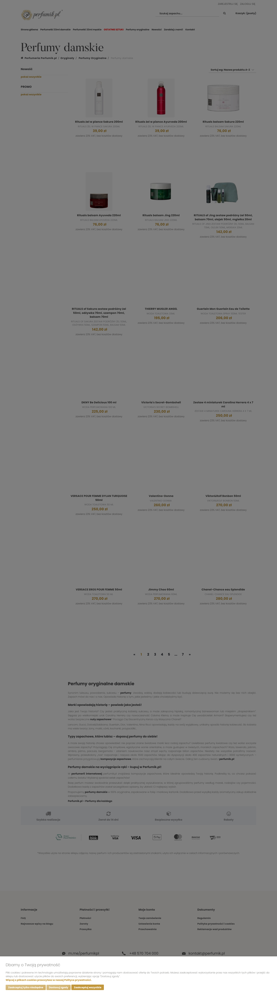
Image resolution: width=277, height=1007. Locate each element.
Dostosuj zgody (58, 987)
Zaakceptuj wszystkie (87, 987)
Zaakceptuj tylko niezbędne (25, 987)
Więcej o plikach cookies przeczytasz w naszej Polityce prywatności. (49, 980)
